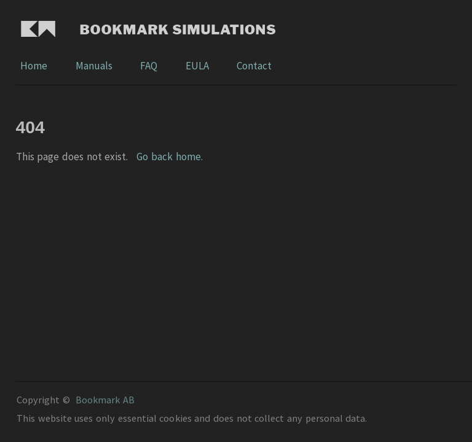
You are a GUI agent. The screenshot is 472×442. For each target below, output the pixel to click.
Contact (254, 65)
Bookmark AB (105, 400)
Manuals (95, 65)
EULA (198, 65)
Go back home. (169, 156)
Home (34, 65)
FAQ (149, 65)
